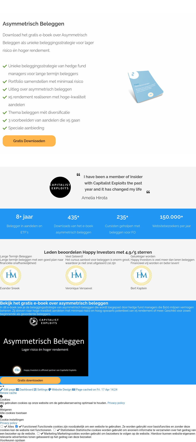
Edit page (8, 389)
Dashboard (25, 389)
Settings (41, 389)
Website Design (60, 389)
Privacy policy (116, 403)
